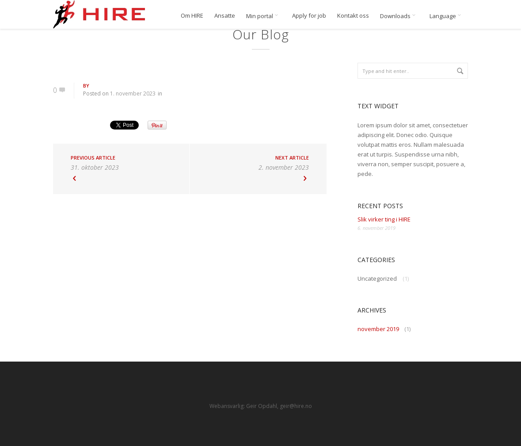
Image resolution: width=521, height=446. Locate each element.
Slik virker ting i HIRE (384, 219)
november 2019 (378, 329)
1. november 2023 (133, 93)
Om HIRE (192, 15)
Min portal (263, 16)
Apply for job (309, 15)
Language (447, 16)
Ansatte (224, 15)
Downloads (399, 16)
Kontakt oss (353, 15)
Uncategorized (377, 278)
